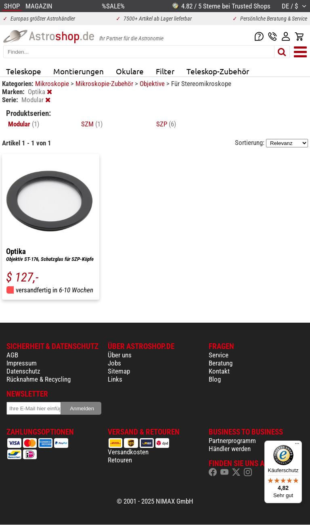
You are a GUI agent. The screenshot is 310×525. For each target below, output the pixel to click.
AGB (12, 355)
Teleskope (23, 71)
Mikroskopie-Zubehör (105, 84)
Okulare (130, 71)
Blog (215, 379)
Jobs (114, 363)
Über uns (120, 355)
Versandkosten (128, 452)
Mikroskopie (53, 84)
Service (218, 355)
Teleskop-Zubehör (217, 71)
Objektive (153, 84)
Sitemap (119, 371)
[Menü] (297, 445)
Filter (165, 71)
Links (115, 379)
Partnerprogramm (232, 441)
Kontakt (219, 371)
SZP (166, 124)
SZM (92, 124)
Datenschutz (23, 371)
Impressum (21, 363)
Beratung (220, 363)
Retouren (120, 460)
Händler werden (230, 449)
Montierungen (78, 71)
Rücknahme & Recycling (38, 379)
